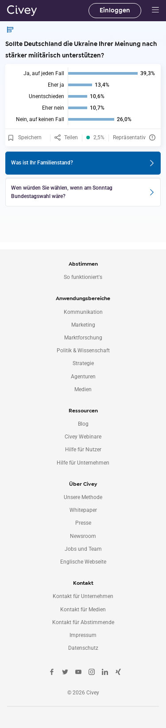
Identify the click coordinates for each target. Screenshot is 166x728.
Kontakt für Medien (83, 609)
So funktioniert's (83, 277)
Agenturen (83, 377)
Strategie (83, 363)
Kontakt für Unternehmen (83, 596)
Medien (83, 389)
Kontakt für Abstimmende (83, 622)
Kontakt (83, 583)
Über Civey (83, 484)
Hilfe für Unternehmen (83, 463)
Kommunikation (83, 312)
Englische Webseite (83, 562)
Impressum (83, 635)
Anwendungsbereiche (83, 298)
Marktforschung (83, 338)
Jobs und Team (83, 549)
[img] (83, 96)
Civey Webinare (83, 437)
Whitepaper (83, 510)
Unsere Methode (83, 497)
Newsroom (83, 536)
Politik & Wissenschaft (83, 350)
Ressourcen (83, 411)
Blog (83, 424)
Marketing (83, 325)
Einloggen (115, 10)
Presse (83, 523)
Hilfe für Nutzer (83, 449)
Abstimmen (83, 264)
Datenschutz (83, 648)
